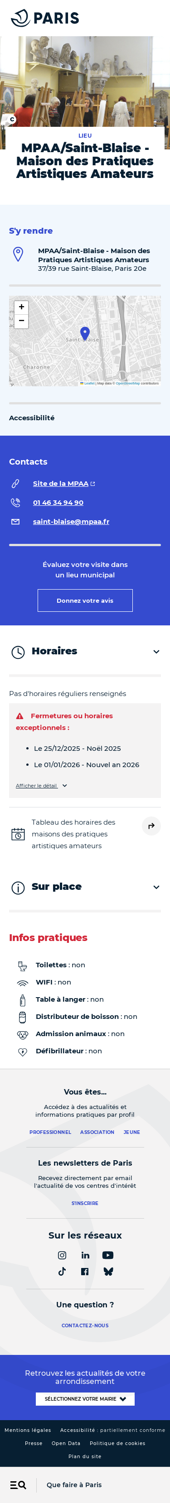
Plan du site (85, 1457)
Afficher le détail (37, 786)
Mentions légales (28, 1430)
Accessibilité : (112, 1430)
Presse (34, 1443)
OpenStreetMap (128, 383)
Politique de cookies (118, 1443)
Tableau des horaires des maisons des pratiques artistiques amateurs (73, 834)
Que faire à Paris (74, 1485)
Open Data (66, 1443)
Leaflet (87, 383)
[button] (85, 334)
